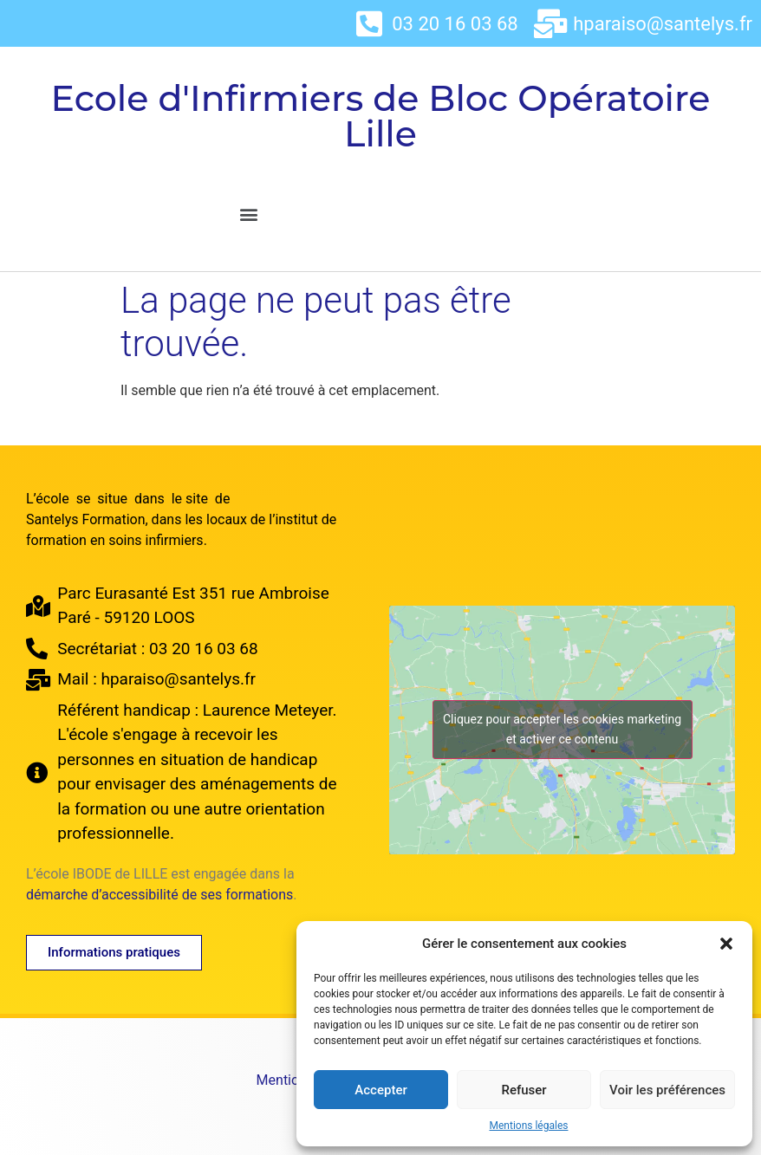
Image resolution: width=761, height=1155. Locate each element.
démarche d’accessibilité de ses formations (159, 894)
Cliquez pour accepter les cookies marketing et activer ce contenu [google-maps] (562, 729)
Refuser (523, 1090)
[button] (726, 943)
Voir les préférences (667, 1090)
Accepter (380, 1090)
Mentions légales (529, 1125)
